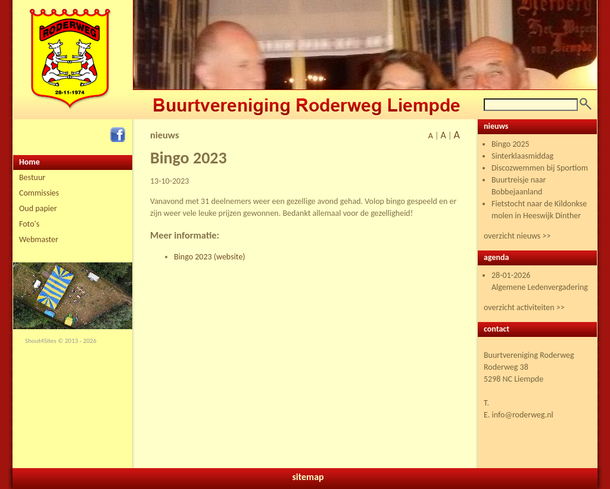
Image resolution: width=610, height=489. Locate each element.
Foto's (29, 224)
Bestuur (32, 177)
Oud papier (38, 208)
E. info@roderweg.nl (518, 415)
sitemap (307, 476)
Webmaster (38, 239)
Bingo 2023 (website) (209, 257)
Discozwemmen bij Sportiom (539, 168)
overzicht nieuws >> (517, 236)
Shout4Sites (41, 341)
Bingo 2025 (510, 144)
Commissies (39, 193)
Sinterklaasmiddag (522, 156)
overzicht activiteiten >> (524, 307)
